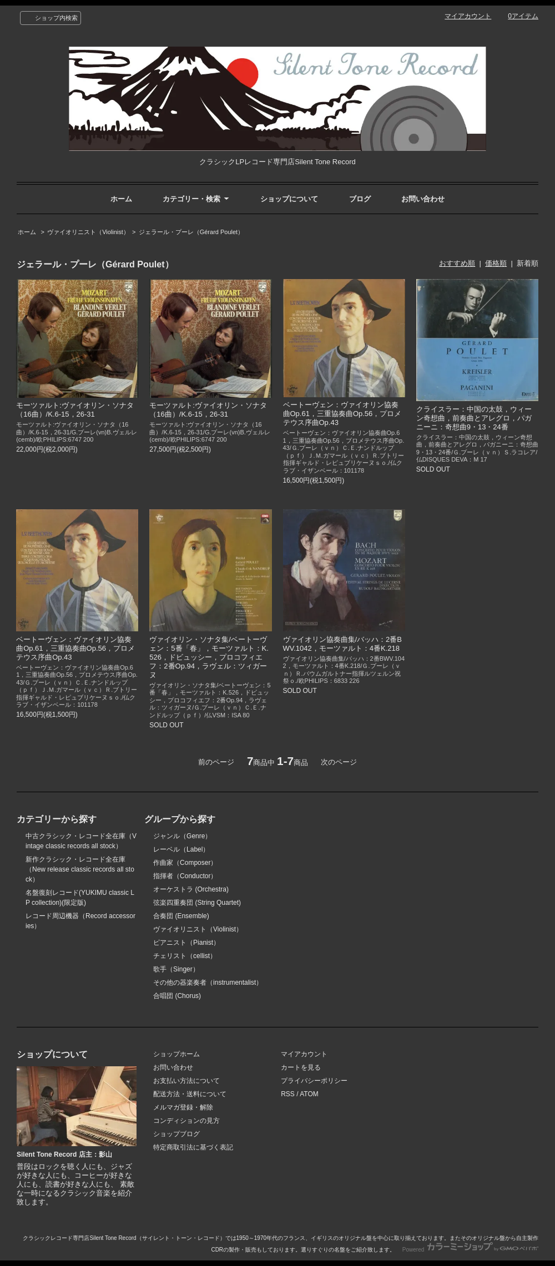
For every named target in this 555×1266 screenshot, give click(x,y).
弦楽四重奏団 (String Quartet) (197, 903)
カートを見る (301, 1067)
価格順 (496, 263)
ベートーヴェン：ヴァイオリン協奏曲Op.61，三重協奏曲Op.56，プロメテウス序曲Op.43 (342, 414)
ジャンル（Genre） (182, 836)
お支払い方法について (186, 1081)
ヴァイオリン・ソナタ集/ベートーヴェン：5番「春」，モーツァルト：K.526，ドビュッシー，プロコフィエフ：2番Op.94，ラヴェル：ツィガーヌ (209, 657)
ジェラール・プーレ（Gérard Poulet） (191, 232)
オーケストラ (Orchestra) (191, 889)
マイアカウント (468, 16)
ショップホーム (176, 1054)
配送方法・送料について (189, 1094)
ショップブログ (176, 1134)
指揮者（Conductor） (185, 876)
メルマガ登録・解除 (183, 1107)
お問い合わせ (423, 199)
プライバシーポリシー (314, 1081)
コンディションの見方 (186, 1121)
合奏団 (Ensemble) (181, 916)
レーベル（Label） (181, 849)
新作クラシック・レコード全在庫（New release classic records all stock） (80, 869)
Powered (470, 1250)
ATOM (309, 1094)
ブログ (360, 199)
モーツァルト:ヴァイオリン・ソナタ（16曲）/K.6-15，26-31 (75, 409)
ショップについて (289, 199)
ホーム (121, 199)
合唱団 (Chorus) (177, 996)
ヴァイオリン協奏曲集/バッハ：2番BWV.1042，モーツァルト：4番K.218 (342, 643)
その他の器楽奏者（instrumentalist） (208, 982)
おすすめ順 (457, 263)
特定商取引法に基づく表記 (193, 1147)
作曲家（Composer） (185, 863)
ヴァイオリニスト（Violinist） (88, 232)
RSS (288, 1094)
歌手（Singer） (176, 969)
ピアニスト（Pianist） (186, 942)
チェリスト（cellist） (184, 956)
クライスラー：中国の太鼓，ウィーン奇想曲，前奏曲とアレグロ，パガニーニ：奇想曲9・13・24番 (474, 418)
